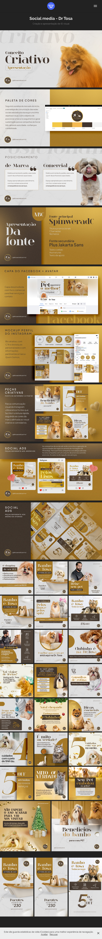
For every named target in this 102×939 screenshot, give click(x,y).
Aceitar (44, 934)
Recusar (54, 934)
